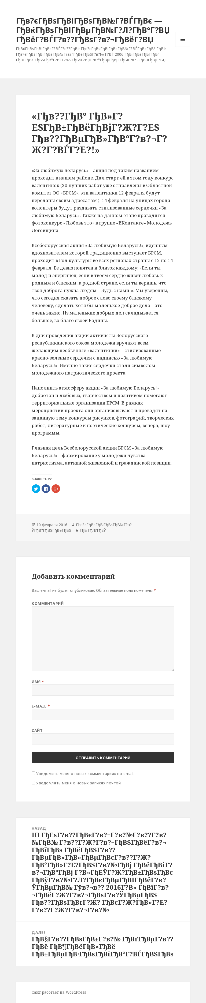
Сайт (37, 730)
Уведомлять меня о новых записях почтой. (79, 782)
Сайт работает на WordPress (59, 992)
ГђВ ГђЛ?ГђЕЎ (93, 530)
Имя (38, 681)
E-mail (41, 706)
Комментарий (48, 603)
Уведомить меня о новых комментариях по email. (85, 773)
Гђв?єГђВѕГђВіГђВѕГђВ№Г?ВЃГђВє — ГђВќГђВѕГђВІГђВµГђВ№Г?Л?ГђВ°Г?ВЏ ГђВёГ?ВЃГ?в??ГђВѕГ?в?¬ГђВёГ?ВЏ (93, 29)
